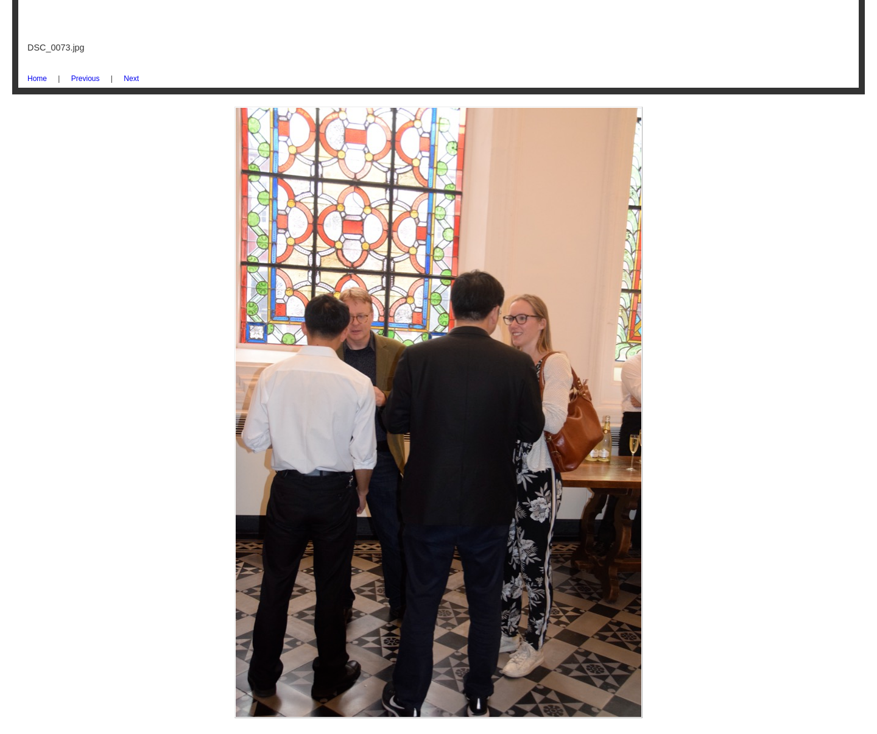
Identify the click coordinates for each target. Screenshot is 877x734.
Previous (85, 78)
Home (37, 78)
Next (131, 78)
